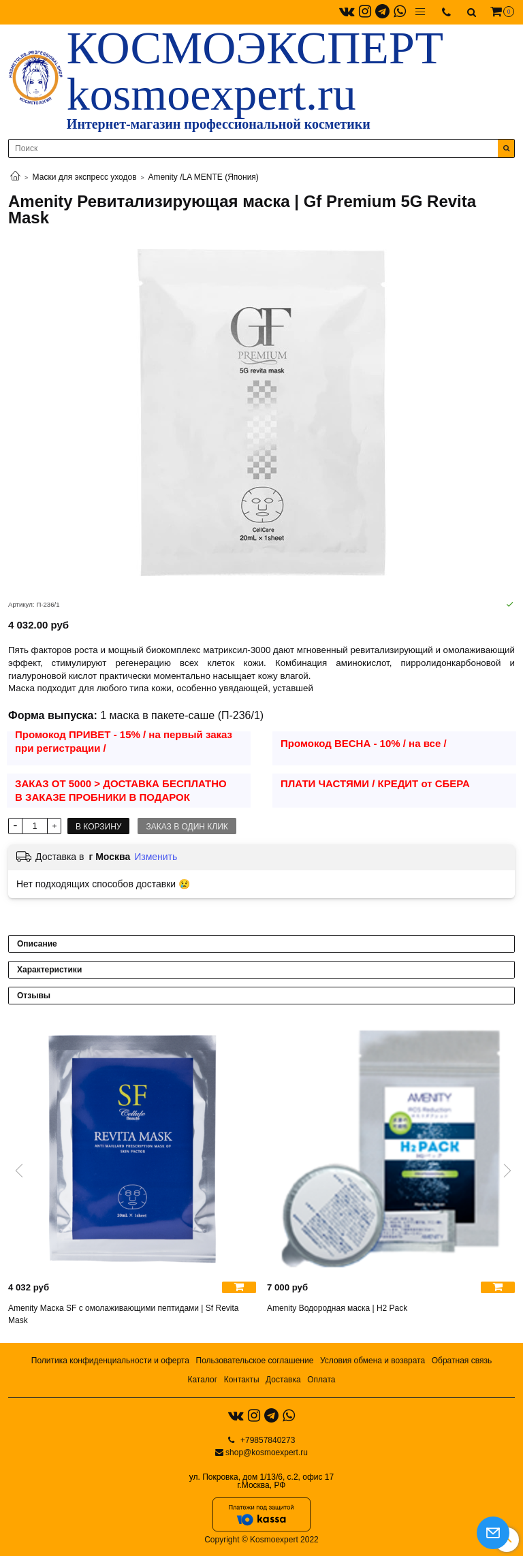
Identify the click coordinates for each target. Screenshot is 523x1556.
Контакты (241, 1379)
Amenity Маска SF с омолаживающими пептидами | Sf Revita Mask (123, 1314)
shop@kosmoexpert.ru (266, 1452)
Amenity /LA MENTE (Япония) (203, 177)
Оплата (321, 1379)
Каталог (202, 1379)
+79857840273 (267, 1440)
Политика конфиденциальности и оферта (110, 1360)
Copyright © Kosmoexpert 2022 (261, 1540)
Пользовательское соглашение (255, 1360)
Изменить (155, 856)
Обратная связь (462, 1360)
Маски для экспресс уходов (85, 177)
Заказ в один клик (186, 826)
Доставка (283, 1379)
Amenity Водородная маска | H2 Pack (337, 1308)
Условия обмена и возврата (372, 1360)
